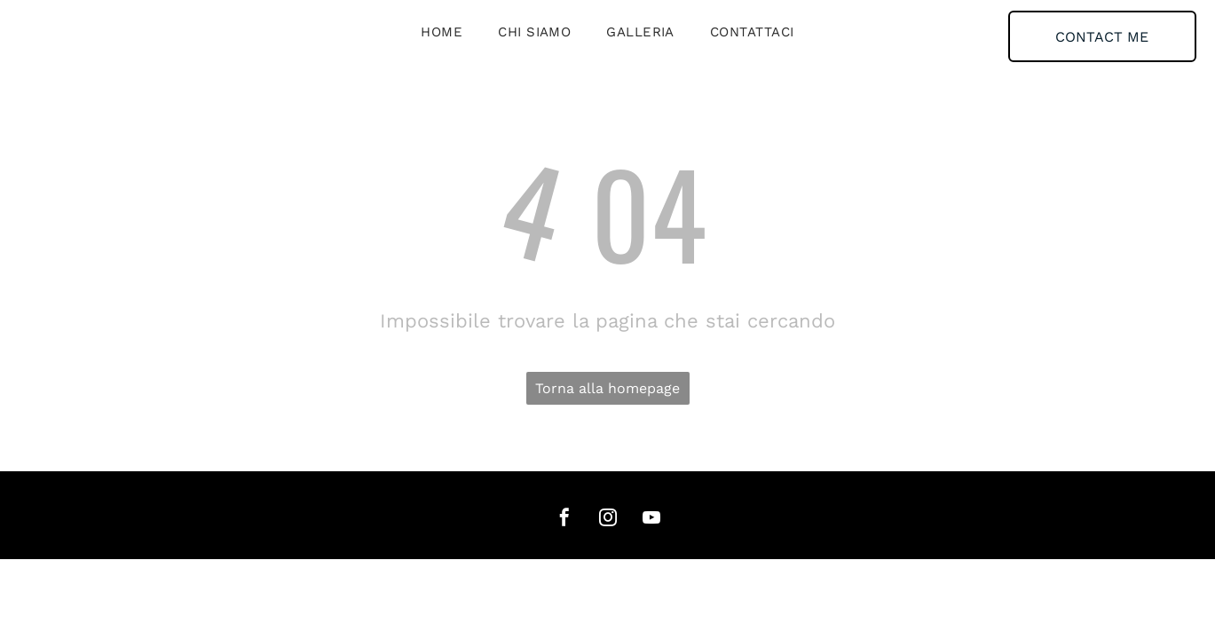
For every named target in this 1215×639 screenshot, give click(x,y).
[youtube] (651, 519)
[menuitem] (441, 32)
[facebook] (564, 519)
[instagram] (608, 519)
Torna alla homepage (607, 388)
